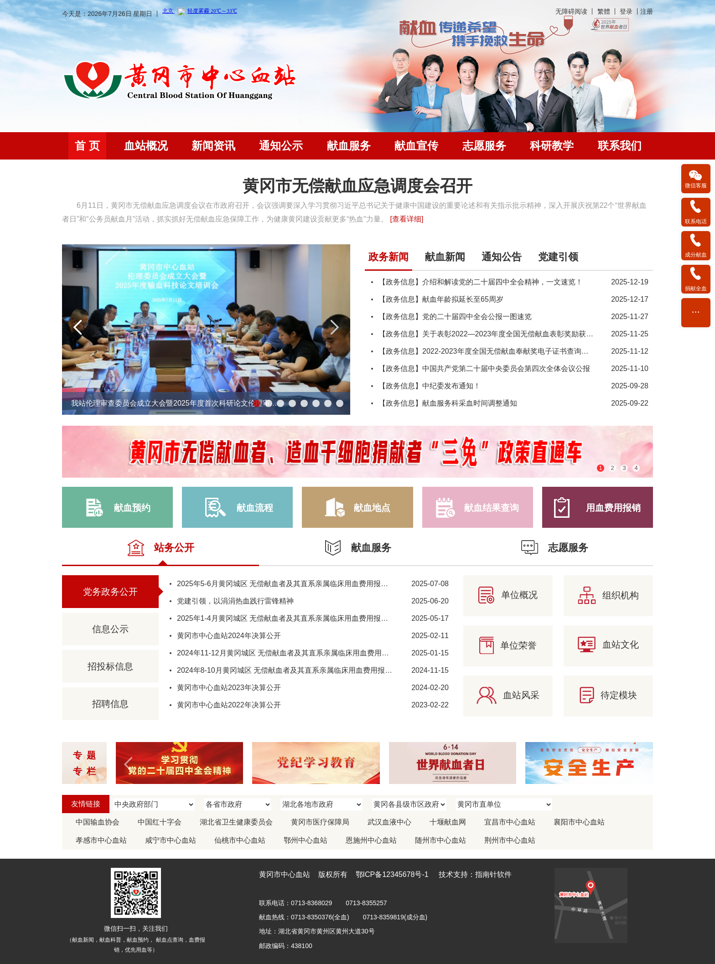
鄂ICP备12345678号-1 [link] (392, 874)
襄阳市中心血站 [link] (579, 822)
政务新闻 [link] (388, 257)
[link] (181, 81)
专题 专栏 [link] (86, 763)
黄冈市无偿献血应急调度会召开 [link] (357, 186)
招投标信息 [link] (110, 666)
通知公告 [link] (502, 257)
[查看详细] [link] (406, 219)
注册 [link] (646, 11)
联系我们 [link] (620, 145)
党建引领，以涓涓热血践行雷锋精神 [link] (235, 601)
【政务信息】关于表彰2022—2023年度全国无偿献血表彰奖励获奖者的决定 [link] (500, 334)
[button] (78, 327)
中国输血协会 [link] (97, 822)
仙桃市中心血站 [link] (239, 840)
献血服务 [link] (349, 145)
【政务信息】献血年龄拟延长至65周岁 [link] (440, 299)
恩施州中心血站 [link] (371, 840)
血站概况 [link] (146, 145)
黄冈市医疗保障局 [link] (320, 822)
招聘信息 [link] (110, 704)
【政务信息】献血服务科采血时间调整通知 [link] (447, 403)
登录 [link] (626, 11)
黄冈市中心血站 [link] (284, 874)
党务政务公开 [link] (110, 592)
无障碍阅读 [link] (571, 11)
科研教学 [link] (552, 145)
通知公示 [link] (281, 145)
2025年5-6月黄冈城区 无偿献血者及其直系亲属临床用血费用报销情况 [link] (290, 584)
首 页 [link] (87, 145)
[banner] (357, 13)
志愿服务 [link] (484, 145)
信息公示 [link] (110, 629)
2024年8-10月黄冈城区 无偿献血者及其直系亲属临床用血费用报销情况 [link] (292, 670)
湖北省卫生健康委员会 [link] (236, 822)
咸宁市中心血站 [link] (170, 840)
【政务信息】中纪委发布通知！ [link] (429, 386)
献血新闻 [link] (445, 257)
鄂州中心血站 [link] (305, 840)
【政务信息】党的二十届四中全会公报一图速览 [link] (455, 316)
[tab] (388, 260)
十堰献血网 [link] (448, 822)
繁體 (603, 11)
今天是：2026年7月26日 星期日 (107, 13)
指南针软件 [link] (493, 874)
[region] (357, 202)
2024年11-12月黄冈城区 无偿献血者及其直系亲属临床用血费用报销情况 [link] (294, 653)
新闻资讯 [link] (213, 145)
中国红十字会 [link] (159, 822)
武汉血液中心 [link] (389, 822)
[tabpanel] (509, 332)
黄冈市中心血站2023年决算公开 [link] (229, 687)
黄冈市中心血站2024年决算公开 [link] (229, 635)
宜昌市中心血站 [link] (509, 822)
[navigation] (357, 146)
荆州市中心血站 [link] (509, 840)
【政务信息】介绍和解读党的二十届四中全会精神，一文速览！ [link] (480, 282)
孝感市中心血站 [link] (101, 840)
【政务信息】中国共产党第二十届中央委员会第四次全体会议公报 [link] (484, 368)
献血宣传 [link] (416, 145)
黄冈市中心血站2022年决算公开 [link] (229, 705)
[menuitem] (87, 146)
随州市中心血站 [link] (440, 840)
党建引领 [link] (558, 257)
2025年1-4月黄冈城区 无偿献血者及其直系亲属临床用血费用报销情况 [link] (290, 618)
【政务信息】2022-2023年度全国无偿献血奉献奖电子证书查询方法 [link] (487, 351)
